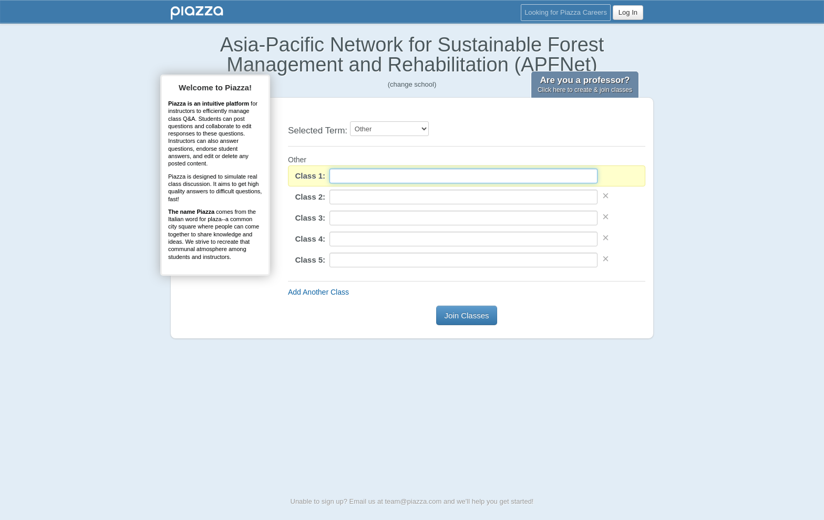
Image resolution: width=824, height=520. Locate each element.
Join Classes (466, 315)
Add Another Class (318, 292)
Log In (628, 12)
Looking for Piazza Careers (565, 12)
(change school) (412, 84)
